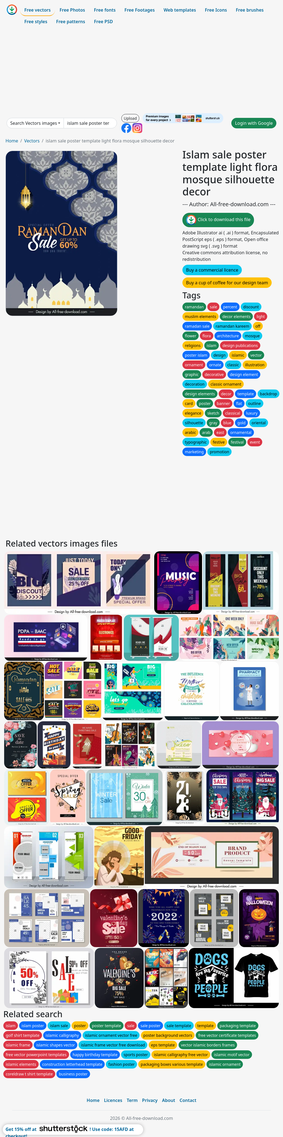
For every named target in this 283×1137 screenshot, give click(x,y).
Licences (113, 1100)
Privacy (150, 1100)
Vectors (32, 141)
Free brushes (250, 10)
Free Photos (72, 10)
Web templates (180, 10)
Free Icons (216, 10)
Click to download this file (218, 220)
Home (12, 141)
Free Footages (139, 10)
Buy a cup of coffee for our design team (227, 283)
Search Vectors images (33, 123)
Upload (130, 118)
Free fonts (105, 10)
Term (132, 1100)
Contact (188, 1100)
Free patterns (70, 21)
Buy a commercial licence (212, 270)
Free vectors (37, 10)
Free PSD (103, 21)
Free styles (35, 21)
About (168, 1100)
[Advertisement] (141, 70)
